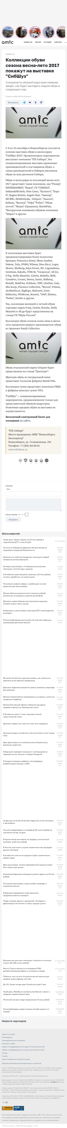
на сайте (25, 420)
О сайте (5, 1056)
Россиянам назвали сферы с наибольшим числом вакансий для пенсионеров (24, 585)
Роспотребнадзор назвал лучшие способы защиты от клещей (26, 1010)
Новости (28, 42)
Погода (4, 1053)
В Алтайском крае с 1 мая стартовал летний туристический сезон (22, 715)
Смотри (58, 42)
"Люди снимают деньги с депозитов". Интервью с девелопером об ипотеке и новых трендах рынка (24, 902)
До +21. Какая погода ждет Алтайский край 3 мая (24, 984)
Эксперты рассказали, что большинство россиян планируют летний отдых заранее (24, 567)
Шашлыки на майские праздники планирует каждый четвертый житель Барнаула (26, 558)
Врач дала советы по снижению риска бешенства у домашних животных (25, 743)
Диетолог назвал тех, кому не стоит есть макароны (25, 724)
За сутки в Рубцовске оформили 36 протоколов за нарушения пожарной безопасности (25, 549)
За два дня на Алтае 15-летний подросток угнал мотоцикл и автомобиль (28, 821)
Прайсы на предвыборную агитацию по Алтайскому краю (23, 1050)
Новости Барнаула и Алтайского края (16, 1059)
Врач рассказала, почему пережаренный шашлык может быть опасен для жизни (27, 866)
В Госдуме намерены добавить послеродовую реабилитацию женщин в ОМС (22, 762)
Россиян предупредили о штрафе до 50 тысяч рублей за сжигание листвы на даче (27, 831)
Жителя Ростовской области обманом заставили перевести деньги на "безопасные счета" (24, 706)
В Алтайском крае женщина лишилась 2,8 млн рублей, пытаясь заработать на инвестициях (27, 575)
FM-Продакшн (7, 1037)
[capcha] (26, 514)
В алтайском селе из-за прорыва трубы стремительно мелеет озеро (26, 856)
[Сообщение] (33, 504)
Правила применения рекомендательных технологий (21, 1063)
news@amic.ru (54, 1082)
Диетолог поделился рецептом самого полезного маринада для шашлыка (28, 688)
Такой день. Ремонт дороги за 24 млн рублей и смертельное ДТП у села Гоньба (23, 541)
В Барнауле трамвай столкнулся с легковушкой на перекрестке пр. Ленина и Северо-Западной (25, 753)
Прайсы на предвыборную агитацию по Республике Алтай (23, 1047)
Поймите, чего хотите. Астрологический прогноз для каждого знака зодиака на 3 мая (26, 977)
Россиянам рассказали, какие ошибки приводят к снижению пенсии (25, 884)
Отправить (13, 520)
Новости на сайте (8, 1034)
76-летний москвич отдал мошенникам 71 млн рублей (26, 1000)
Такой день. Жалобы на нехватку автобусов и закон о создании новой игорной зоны (26, 993)
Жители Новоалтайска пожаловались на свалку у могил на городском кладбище (28, 698)
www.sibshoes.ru (18, 449)
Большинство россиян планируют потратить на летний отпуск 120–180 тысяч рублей (27, 961)
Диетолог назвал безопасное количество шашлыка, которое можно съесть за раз (25, 602)
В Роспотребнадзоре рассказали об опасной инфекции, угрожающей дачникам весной (27, 621)
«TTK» (36, 1126)
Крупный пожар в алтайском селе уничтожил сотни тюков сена (28, 734)
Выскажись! (13, 102)
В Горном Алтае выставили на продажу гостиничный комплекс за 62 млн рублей (26, 840)
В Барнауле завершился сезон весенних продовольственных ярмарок (20, 894)
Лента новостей (11, 533)
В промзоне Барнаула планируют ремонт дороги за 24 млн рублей (28, 875)
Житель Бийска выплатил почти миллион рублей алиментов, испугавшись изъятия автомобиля (24, 594)
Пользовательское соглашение (13, 1040)
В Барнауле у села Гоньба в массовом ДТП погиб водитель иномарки (28, 611)
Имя (8, 489)
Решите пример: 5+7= (15, 515)
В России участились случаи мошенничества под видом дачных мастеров (27, 848)
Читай (38, 42)
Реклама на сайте (8, 1044)
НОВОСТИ (10, 54)
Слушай (47, 42)
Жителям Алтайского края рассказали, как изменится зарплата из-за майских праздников (26, 679)
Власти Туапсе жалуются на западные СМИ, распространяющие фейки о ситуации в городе (24, 969)
